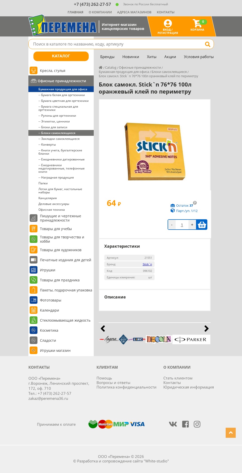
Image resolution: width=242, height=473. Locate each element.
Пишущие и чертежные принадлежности (60, 218)
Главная (75, 12)
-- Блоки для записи (52, 127)
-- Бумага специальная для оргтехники (58, 108)
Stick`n (147, 264)
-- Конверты (47, 144)
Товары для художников (60, 250)
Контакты (165, 12)
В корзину (202, 224)
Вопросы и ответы (113, 382)
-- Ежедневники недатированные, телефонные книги (61, 168)
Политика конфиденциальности (126, 387)
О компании (100, 12)
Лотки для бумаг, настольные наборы (60, 190)
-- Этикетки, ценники (54, 121)
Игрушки (47, 270)
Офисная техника (51, 209)
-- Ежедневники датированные (61, 159)
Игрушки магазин (55, 350)
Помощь (104, 377)
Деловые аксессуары (53, 203)
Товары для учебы (56, 229)
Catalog (110, 67)
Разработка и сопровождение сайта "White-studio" (123, 460)
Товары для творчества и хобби (62, 239)
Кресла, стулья (52, 70)
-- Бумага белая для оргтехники (61, 95)
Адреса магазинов (134, 12)
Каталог (61, 56)
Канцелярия (47, 198)
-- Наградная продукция (56, 177)
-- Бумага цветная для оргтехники (63, 100)
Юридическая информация (188, 387)
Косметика (49, 330)
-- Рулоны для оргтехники (57, 115)
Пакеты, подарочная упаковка (66, 290)
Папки (43, 183)
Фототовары (50, 300)
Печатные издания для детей (65, 260)
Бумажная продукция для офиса (62, 89)
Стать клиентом (177, 377)
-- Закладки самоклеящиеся (59, 138)
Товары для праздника (60, 280)
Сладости (48, 340)
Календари (49, 310)
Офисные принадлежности (62, 80)
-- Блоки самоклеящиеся (56, 133)
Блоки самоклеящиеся (169, 71)
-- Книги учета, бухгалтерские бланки (60, 152)
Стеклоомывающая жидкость (65, 320)
